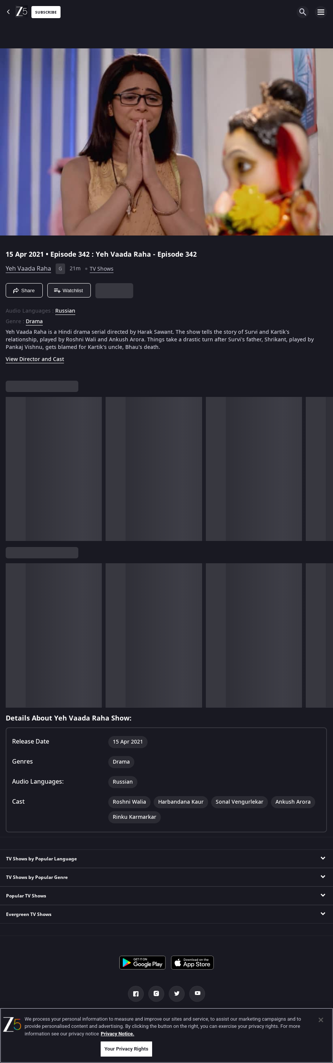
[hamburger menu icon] (321, 12)
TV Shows (102, 269)
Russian (65, 311)
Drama (34, 321)
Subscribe (46, 12)
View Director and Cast (35, 359)
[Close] (321, 1020)
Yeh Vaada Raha (28, 268)
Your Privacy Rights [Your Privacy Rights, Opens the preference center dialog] (126, 1049)
